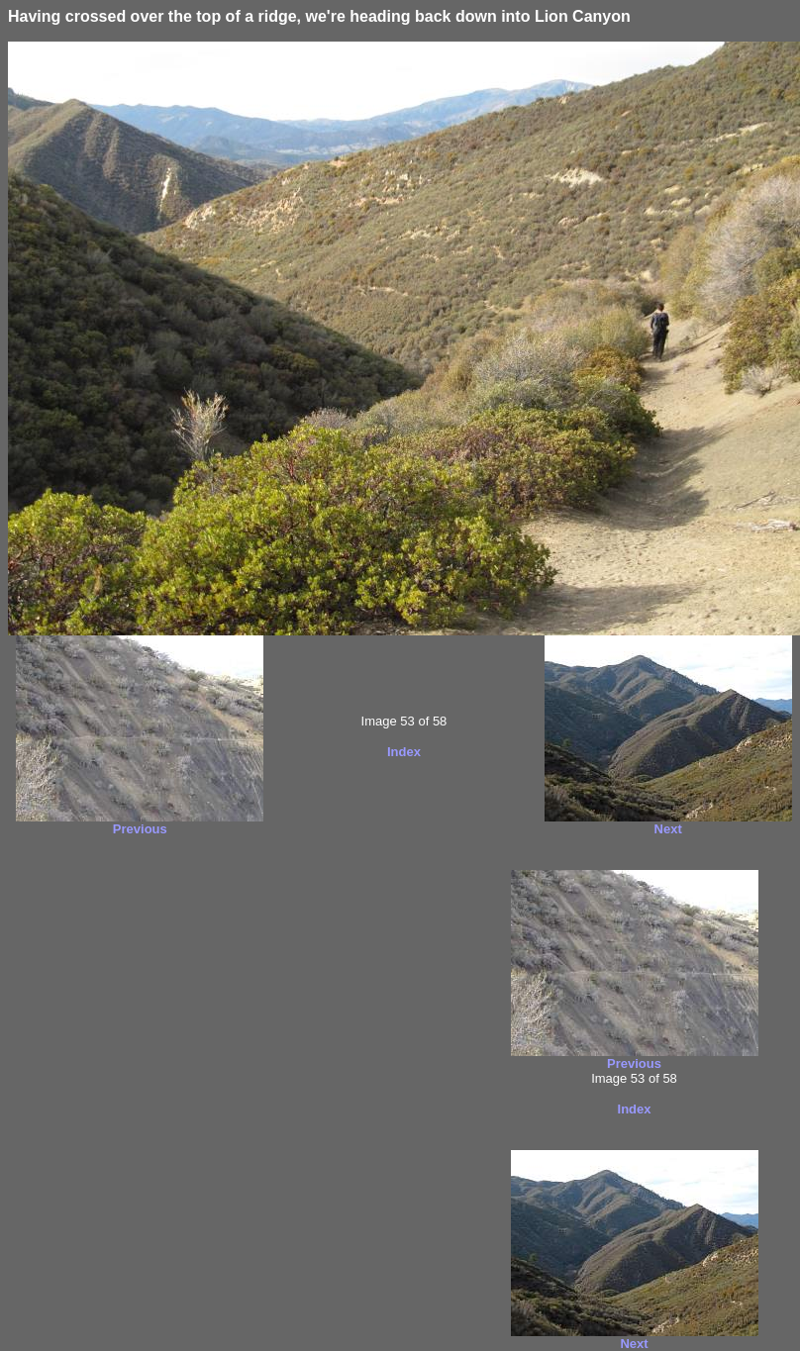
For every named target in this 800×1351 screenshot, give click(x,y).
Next (668, 828)
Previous (140, 828)
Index (404, 751)
